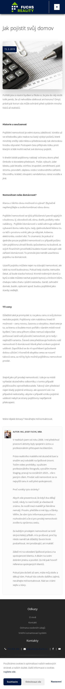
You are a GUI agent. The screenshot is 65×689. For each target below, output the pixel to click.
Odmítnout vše (33, 681)
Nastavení (56, 681)
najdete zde (9, 671)
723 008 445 (13, 648)
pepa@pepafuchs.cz (37, 648)
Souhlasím (12, 681)
